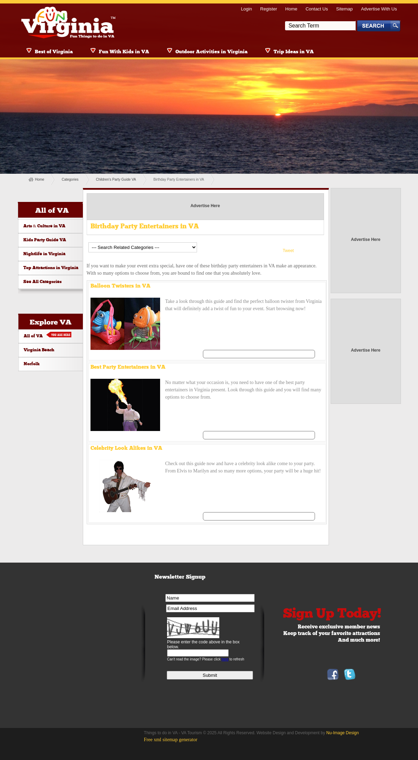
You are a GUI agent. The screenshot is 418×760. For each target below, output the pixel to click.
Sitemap (344, 9)
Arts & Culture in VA (44, 226)
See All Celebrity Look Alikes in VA (258, 515)
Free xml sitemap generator (170, 739)
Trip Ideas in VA (294, 52)
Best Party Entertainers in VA (127, 367)
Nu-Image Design (342, 732)
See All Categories (42, 282)
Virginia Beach (39, 350)
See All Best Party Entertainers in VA (258, 434)
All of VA (33, 336)
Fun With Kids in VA (124, 52)
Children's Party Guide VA (116, 179)
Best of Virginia (54, 52)
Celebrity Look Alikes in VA (126, 448)
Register (268, 9)
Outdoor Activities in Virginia (211, 52)
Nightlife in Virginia (44, 254)
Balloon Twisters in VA (120, 286)
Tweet (288, 250)
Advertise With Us (379, 9)
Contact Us (317, 9)
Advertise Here (205, 205)
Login (246, 9)
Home (291, 9)
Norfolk (32, 364)
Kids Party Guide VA (44, 240)
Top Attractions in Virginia (50, 268)
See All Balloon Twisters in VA (259, 353)
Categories (70, 179)
